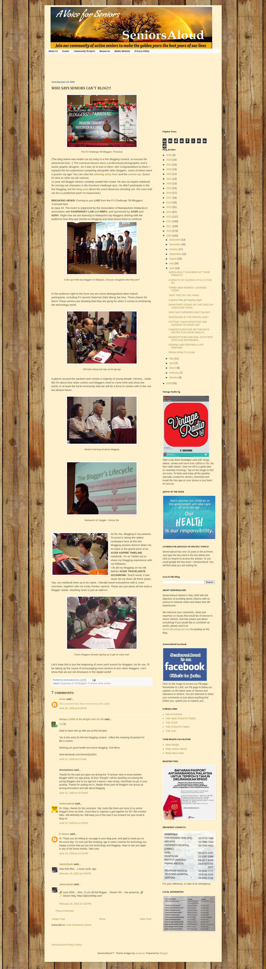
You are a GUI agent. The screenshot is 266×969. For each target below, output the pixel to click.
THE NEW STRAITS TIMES (181, 718)
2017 (169, 197)
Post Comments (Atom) (78, 925)
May (171, 358)
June (172, 268)
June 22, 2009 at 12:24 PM (73, 853)
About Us (53, 51)
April (172, 363)
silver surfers (104, 683)
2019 (169, 188)
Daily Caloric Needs (176, 748)
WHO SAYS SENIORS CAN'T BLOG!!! (189, 312)
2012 (169, 221)
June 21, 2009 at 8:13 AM (73, 759)
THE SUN (171, 731)
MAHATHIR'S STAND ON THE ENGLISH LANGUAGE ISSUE (191, 306)
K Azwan (64, 834)
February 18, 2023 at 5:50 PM (75, 873)
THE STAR (171, 722)
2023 (169, 169)
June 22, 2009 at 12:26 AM (73, 823)
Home (102, 919)
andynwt (140, 953)
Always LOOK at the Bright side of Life (81, 719)
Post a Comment (65, 910)
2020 (169, 183)
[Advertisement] (114, 67)
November (175, 244)
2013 (169, 216)
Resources (105, 51)
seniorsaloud (66, 803)
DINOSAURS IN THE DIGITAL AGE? (188, 317)
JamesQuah (66, 864)
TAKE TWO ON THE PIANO (184, 295)
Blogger (164, 953)
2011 (169, 226)
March (173, 367)
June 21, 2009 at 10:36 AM (73, 792)
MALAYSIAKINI (174, 714)
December (175, 239)
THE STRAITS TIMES (177, 726)
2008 (169, 383)
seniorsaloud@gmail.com (176, 629)
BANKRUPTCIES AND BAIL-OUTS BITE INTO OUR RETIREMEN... (191, 338)
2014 (169, 212)
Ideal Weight (172, 744)
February (174, 372)
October (174, 249)
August (173, 258)
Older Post (145, 919)
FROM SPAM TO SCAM (182, 352)
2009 (169, 235)
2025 (169, 159)
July (171, 263)
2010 (169, 230)
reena (62, 699)
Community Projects (84, 51)
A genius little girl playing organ (185, 300)
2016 (169, 202)
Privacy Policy (141, 51)
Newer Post (58, 919)
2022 (169, 174)
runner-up (134, 174)
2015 (169, 207)
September (175, 254)
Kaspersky (65, 683)
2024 (169, 164)
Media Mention (122, 51)
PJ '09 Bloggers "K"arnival (84, 683)
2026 (169, 155)
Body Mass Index (175, 753)
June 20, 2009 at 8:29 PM (73, 708)
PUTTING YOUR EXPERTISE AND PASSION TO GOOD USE (188, 323)
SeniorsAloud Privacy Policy (66, 944)
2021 (169, 178)
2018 (169, 192)
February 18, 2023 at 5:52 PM (75, 903)
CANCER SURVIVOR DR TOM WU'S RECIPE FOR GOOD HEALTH (189, 331)
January (174, 377)
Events (65, 51)
